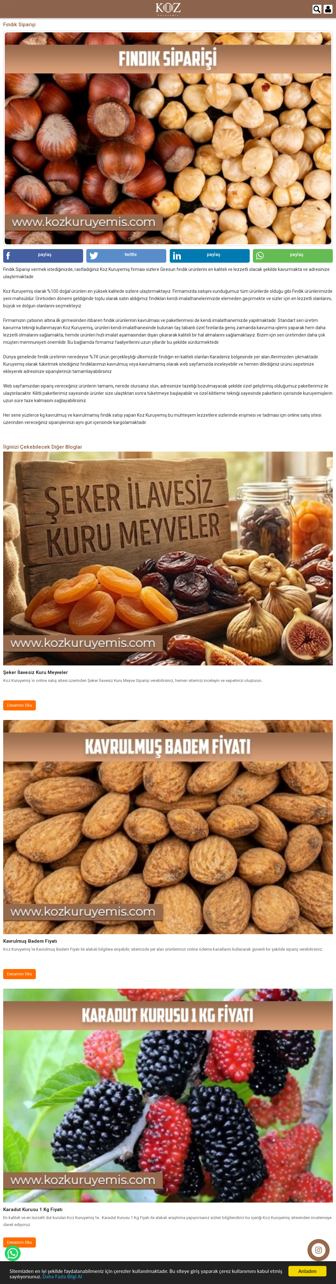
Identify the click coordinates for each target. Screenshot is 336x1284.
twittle (113, 256)
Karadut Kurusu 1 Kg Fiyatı (33, 1209)
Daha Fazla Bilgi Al (62, 1277)
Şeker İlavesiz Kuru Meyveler (35, 672)
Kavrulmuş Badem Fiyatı (30, 941)
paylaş (28, 256)
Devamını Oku (19, 705)
